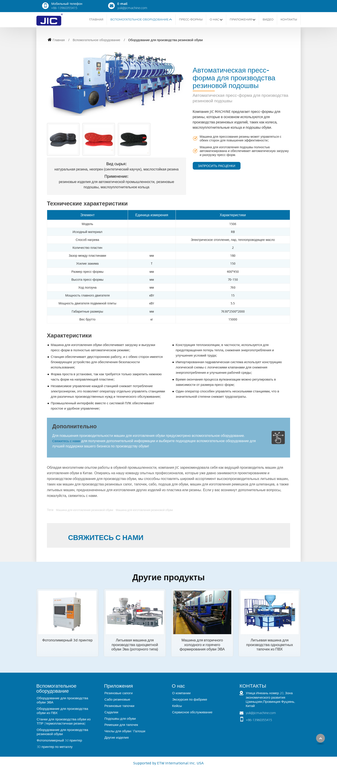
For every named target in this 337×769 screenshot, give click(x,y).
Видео (268, 19)
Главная (96, 19)
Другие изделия (116, 737)
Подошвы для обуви (120, 718)
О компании (181, 693)
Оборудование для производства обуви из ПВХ (62, 710)
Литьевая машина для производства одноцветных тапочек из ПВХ (269, 644)
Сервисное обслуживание (192, 712)
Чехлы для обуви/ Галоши (124, 731)
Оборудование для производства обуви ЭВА (62, 700)
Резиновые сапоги (118, 693)
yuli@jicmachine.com (132, 7)
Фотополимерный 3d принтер (67, 640)
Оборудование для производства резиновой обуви (62, 731)
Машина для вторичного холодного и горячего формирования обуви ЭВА (202, 644)
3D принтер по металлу (55, 746)
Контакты (289, 19)
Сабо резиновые (117, 699)
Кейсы (177, 705)
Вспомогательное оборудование (96, 39)
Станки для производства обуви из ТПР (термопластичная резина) (64, 721)
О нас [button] (214, 19)
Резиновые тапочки (119, 705)
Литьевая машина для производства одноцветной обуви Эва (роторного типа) (134, 644)
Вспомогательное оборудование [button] (139, 19)
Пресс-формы (191, 19)
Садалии (111, 712)
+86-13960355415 (64, 7)
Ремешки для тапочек (121, 724)
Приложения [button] (241, 19)
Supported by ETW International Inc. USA (168, 763)
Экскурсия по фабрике (189, 699)
